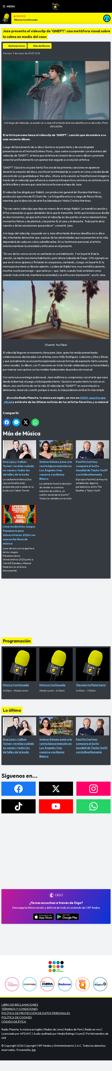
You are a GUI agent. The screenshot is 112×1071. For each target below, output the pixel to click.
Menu (9, 6)
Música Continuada (26, 19)
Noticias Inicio (16, 45)
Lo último (12, 710)
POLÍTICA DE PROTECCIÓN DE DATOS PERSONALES (35, 1013)
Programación (17, 640)
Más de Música (41, 45)
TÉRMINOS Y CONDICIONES (19, 1009)
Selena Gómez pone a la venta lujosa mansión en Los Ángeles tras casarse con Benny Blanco (56, 460)
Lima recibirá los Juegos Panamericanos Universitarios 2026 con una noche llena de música (19, 525)
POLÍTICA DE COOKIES (16, 1017)
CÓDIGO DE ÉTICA (13, 1021)
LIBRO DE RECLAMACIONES (19, 1004)
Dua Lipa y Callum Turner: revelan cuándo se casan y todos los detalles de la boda (19, 458)
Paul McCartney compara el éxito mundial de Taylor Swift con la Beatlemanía (92, 458)
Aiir (34, 1050)
